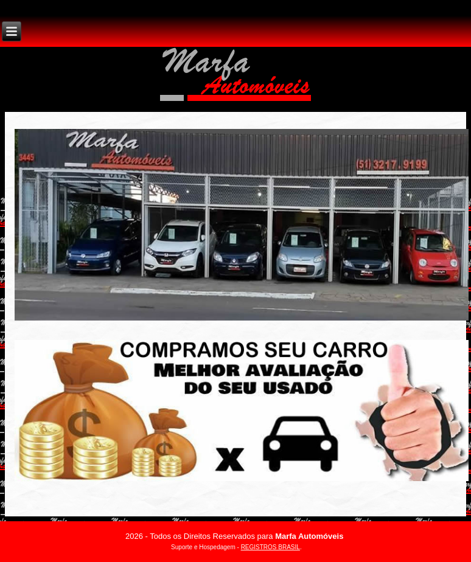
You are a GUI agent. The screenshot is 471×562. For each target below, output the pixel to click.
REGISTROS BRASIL (270, 547)
